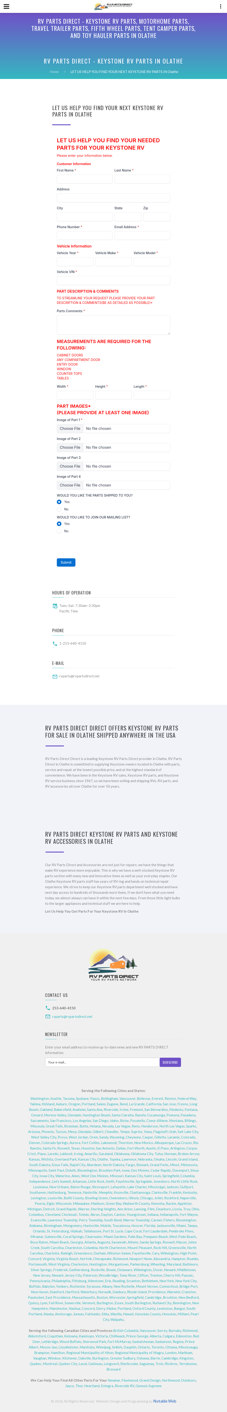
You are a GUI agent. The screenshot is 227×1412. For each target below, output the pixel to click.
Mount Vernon (147, 1286)
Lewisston (164, 1308)
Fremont (136, 1109)
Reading (118, 1281)
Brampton (41, 1353)
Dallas (121, 1148)
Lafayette (118, 1187)
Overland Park (66, 1159)
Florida (149, 1225)
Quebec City (68, 1364)
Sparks (191, 1126)
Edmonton (184, 1336)
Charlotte (51, 1253)
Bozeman (71, 1126)
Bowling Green (96, 1198)
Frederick (60, 1270)
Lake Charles (137, 1187)
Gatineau (95, 1364)
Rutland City (161, 1303)
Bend (124, 1104)
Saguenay (146, 1364)
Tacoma (69, 1098)
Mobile (105, 1225)
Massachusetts (83, 1297)
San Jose (169, 1104)
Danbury (119, 1292)
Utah (172, 1132)
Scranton (133, 1281)
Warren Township (136, 1220)
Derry (100, 1308)
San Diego (101, 1120)
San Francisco (60, 1120)
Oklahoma (121, 1154)
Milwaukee (81, 1203)
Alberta (155, 1336)
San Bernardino (156, 1109)
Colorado (188, 1137)
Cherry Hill (172, 1275)
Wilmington (169, 1253)
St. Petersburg (58, 1231)
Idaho (114, 1120)
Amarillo (90, 1154)
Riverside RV (124, 1386)
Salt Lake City (188, 1132)
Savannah (119, 1242)
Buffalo (35, 1286)
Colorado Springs (54, 1143)
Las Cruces (183, 1143)
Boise (124, 1120)
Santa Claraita (123, 1115)
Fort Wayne (189, 1214)
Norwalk (104, 1292)
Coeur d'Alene (157, 1120)
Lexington (38, 1198)
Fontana (191, 1109)
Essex (119, 1303)
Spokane (82, 1098)
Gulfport (186, 1187)
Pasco (95, 1098)
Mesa (72, 1132)
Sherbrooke (129, 1364)
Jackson (172, 1187)
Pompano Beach (155, 1236)
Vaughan (39, 1358)
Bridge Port (188, 1286)
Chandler (111, 1132)
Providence (157, 1292)
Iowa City (47, 1176)
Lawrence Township (63, 1220)
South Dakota (39, 1165)
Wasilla (116, 1314)
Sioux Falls (60, 1165)
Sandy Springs (150, 1242)
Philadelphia (61, 1281)
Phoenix (47, 1132)
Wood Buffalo (70, 1341)
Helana (95, 1126)
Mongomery (72, 1225)
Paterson (90, 1275)
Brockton (170, 1297)
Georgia (76, 1242)
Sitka (105, 1314)
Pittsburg (79, 1281)
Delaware (124, 1270)
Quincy (33, 1303)
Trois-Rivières (166, 1364)
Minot (174, 1165)
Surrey (162, 1330)
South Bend (113, 1220)
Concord (34, 1259)
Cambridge (153, 1297)
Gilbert (98, 1132)
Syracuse (94, 1286)
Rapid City (77, 1165)
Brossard (113, 1369)
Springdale (144, 1181)
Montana (176, 1120)
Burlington (105, 1303)
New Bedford (188, 1297)
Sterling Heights (103, 1209)
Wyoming (117, 1137)
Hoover (137, 1225)
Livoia (177, 1209)
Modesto (176, 1109)
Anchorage (63, 1314)
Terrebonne (188, 1364)
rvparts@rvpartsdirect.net (79, 676)
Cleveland (52, 1214)
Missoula (37, 1126)
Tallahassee (92, 1231)
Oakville (84, 1358)
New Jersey (41, 1275)
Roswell (63, 1148)
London (171, 1353)
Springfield (170, 1176)
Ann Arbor (125, 1209)
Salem (101, 1104)
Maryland (174, 1264)
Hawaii (128, 1314)
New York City (186, 1281)
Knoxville (121, 1192)
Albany (107, 1286)
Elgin (50, 1203)
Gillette (160, 1137)
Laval (83, 1364)
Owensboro (118, 1198)
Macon (181, 1242)
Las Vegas (122, 1126)
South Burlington (138, 1303)
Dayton (107, 1214)
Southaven (38, 1192)
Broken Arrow (188, 1154)
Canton (119, 1214)
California (153, 1104)
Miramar (36, 1236)
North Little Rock (184, 1181)
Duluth (70, 1170)
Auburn (61, 1104)
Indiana (152, 1214)
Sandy (103, 1137)
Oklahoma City (142, 1154)
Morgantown (118, 1264)
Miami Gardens (114, 1236)
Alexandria (161, 1259)
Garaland (106, 1154)
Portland (88, 1104)
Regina (178, 1341)
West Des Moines (95, 1176)
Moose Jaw (48, 1347)
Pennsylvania (40, 1281)
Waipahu (117, 1319)
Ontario (144, 1347)
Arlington (177, 1148)
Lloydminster (68, 1347)
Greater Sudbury (122, 1358)
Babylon (48, 1286)
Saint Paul (56, 1170)
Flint (151, 1209)
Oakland (46, 1109)
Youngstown (136, 1214)
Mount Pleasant (139, 1248)
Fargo (130, 1165)
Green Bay (113, 1203)
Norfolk (86, 1259)
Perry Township (91, 1220)
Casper (147, 1137)
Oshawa (143, 1358)
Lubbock (66, 1154)
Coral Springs (73, 1236)
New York (166, 1281)
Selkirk (117, 1347)
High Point (188, 1253)
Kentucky (190, 1192)
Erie (108, 1281)
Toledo (83, 1214)
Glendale (74, 1115)
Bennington (182, 1303)
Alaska (48, 1314)
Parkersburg (139, 1264)
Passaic (187, 1275)
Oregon (74, 1104)
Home (54, 72)
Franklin (175, 1192)
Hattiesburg (56, 1192)
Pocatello (137, 1120)
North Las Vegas (172, 1126)
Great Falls (54, 1126)
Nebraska (145, 1159)
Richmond (120, 1259)
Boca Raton (39, 1242)
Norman (170, 1154)
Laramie (173, 1137)
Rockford (171, 1198)
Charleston (73, 1248)
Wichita (47, 1159)
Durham (100, 1253)
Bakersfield (62, 1109)
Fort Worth (136, 1148)
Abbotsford (37, 1336)
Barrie (155, 1358)
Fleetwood (129, 1380)
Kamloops (86, 1336)
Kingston (186, 1358)
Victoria (101, 1336)
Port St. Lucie (113, 1231)
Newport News (140, 1259)
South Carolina (52, 1248)
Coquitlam (55, 1336)
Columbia (187, 1176)
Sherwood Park (94, 1341)
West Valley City (43, 1137)
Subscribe (170, 1062)
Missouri (117, 1176)
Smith (110, 1181)
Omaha (159, 1159)
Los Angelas (82, 1120)
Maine (111, 1308)
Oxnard (37, 1115)
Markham (185, 1353)
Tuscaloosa (121, 1225)
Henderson (149, 1126)
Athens (133, 1242)
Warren (83, 1209)
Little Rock (96, 1181)
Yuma (148, 1132)
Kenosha (157, 1203)
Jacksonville (166, 1225)
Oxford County (143, 1308)
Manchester (58, 1308)
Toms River (127, 1275)
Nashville (90, 1192)
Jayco (69, 1386)
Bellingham (109, 1098)
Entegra (107, 1386)
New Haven (39, 1292)
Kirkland (48, 1104)
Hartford (72, 1292)
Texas (75, 1148)
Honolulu (169, 1314)
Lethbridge (49, 1341)
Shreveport (100, 1187)
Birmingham (53, 1225)
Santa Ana (94, 1109)
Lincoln (171, 1159)
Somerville (73, 1303)
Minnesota (189, 1165)
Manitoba (87, 1347)
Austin (151, 1148)
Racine (171, 1203)
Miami (181, 1225)
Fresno (182, 1104)
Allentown (95, 1281)
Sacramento (40, 1120)
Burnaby (175, 1330)
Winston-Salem (119, 1253)
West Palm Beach (182, 1236)
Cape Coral (133, 1231)
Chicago (146, 1198)
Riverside (111, 1109)
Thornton (125, 1143)
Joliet (158, 1198)
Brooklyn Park (110, 1170)
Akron (95, 1214)
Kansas (34, 1159)
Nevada (108, 1126)
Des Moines (140, 1170)
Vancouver (127, 1098)
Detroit (49, 1209)
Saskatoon (163, 1341)
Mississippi (156, 1187)
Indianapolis (169, 1214)
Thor (79, 1386)
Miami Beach (59, 1242)
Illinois (134, 1198)
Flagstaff (160, 1132)
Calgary (169, 1336)
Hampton (178, 1259)
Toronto (157, 1347)
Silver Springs (41, 1270)
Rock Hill (160, 1248)
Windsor (54, 1358)
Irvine (124, 1109)
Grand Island (188, 1159)
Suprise (136, 1132)
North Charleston (112, 1248)
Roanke (192, 1259)
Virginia (49, 1259)
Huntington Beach (96, 1115)
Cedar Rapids (161, 1170)
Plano (41, 1154)
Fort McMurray (119, 1341)
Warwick (173, 1292)
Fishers (169, 1220)
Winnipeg (103, 1347)
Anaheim (79, 1109)
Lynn (43, 1303)
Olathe (102, 1159)
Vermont (88, 1303)
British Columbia (125, 1330)
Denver (34, 1143)
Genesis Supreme (149, 1386)
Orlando (39, 1231)
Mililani (183, 1314)
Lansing (140, 1209)
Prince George (137, 1336)
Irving (78, 1154)
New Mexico (143, 1143)
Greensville (177, 1248)
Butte (84, 1126)
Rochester (77, 1286)
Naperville (188, 1198)
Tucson (60, 1132)
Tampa (192, 1225)
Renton (170, 1098)
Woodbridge (108, 1275)
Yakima (35, 1104)
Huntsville (91, 1225)
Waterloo (62, 1176)
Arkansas (79, 1181)
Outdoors (188, 1380)
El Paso (163, 1148)
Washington (39, 1098)
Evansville (38, 1220)
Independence (39, 1181)
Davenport (180, 1170)
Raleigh (66, 1253)
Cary (155, 1253)
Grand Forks (159, 1165)
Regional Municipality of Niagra (139, 1353)
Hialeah (76, 1231)
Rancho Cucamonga (150, 1115)
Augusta (103, 1242)
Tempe (125, 1132)
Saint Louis (152, 1176)
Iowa (125, 1170)
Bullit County (74, 1198)
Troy (186, 1209)
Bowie (111, 1270)
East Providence (58, 1297)
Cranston (188, 1292)
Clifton (143, 1275)
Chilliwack (117, 1336)
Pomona (173, 1115)
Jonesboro (161, 1181)
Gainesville (53, 1236)
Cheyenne (133, 1137)
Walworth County (136, 1203)
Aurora (74, 1143)
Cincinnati (69, 1214)
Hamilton (58, 1353)
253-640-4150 (64, 1008)
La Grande (137, 1104)
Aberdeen (94, 1165)
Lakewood (109, 1143)
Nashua (74, 1308)
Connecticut (168, 1286)
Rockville (98, 1270)
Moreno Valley (55, 1115)
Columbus (36, 1214)
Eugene (112, 1104)
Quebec (35, 1364)
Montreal (50, 1364)
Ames (76, 1176)
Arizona (34, 1132)
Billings (190, 1120)
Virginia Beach (67, 1259)
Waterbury (88, 1292)
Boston (102, 1297)
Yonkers (62, 1286)
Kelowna (71, 1336)
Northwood (171, 1380)
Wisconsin (64, 1203)
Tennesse (74, 1192)
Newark (170, 1270)
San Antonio (105, 1148)
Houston (88, 1148)
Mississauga (188, 1347)
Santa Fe (49, 1148)
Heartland (92, 1386)
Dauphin (130, 1347)
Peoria (40, 1203)
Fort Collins (91, 1143)
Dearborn (163, 1209)
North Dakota (113, 1165)
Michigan (34, 1209)
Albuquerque (164, 1143)
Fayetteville (125, 1181)
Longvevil (111, 1364)
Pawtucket (36, 1297)
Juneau (78, 1314)
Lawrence (129, 1159)
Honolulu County (148, 1314)
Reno (136, 1126)
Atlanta (90, 1242)
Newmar (114, 1380)
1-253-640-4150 (72, 643)
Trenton (156, 1275)
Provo (62, 1137)
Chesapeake (102, 1259)
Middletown (186, 1270)
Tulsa (159, 1154)
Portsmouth (38, 1264)
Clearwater (93, 1236)
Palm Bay (135, 1236)
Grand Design (150, 1380)
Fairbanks (92, 1314)
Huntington (98, 1264)
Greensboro (83, 1253)
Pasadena (188, 1115)
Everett (157, 1098)
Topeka (114, 1159)
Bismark (142, 1165)
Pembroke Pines (181, 1231)
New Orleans (59, 1187)
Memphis (105, 1192)
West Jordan (78, 1137)
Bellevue (143, 1098)
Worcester (117, 1297)
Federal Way (186, 1098)
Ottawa (171, 1347)
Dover (158, 1270)
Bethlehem (150, 1281)
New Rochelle (124, 1286)
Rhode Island (137, 1292)
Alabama (35, 1225)
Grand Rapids (66, 1209)
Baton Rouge (80, 1187)
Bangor (179, 1308)
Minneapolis (37, 1170)
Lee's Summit (61, 1181)
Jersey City (73, 1275)
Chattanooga (140, 1192)
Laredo (53, 1154)
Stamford (57, 1292)
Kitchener (69, 1358)
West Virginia (58, 1264)
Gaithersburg (79, 1270)
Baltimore (190, 1264)
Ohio (195, 1209)
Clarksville (160, 1192)
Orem (93, 1137)
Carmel (156, 1220)
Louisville (55, 1198)
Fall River (56, 1303)
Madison (97, 1203)
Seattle (55, 1098)
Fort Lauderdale (155, 1231)
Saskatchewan (143, 1341)
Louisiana (40, 1187)
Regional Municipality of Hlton (89, 1353)
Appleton (185, 1203)
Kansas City (87, 1159)
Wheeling (157, 1264)
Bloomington (87, 1170)
